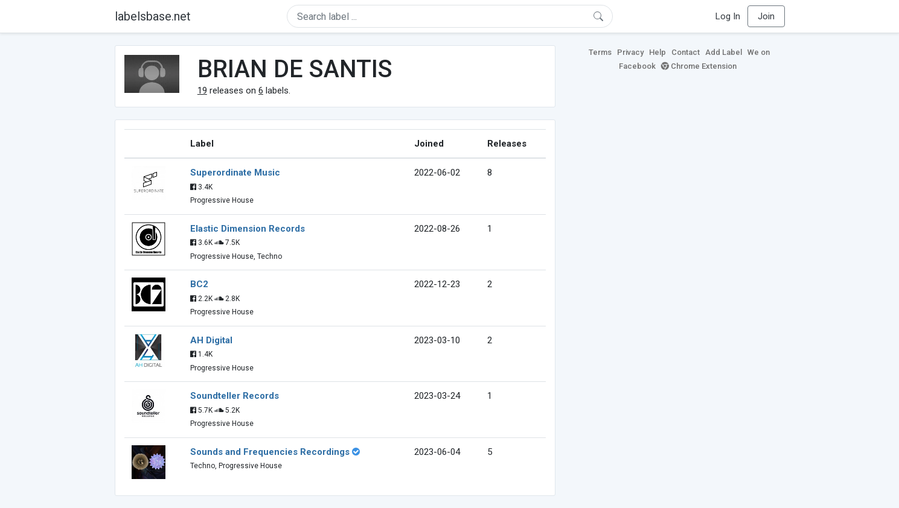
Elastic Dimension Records (247, 228)
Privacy (630, 52)
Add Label (723, 52)
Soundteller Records (234, 395)
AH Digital (211, 340)
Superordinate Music (235, 172)
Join (766, 16)
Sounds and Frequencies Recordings (270, 451)
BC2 (199, 284)
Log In (727, 16)
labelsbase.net (153, 16)
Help (657, 52)
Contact (685, 52)
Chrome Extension (699, 66)
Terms (600, 52)
